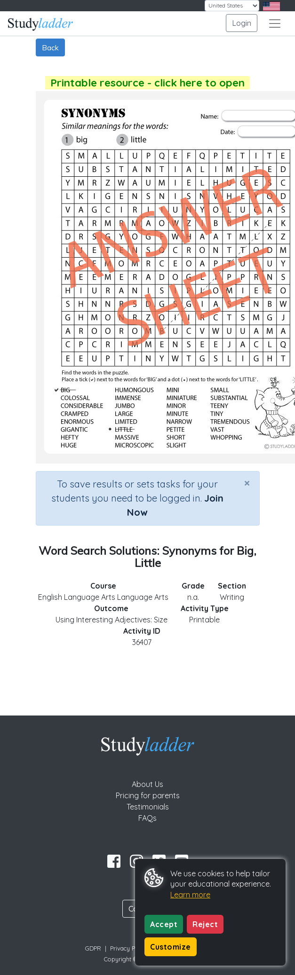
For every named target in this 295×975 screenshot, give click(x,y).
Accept (163, 924)
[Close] (247, 483)
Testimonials (148, 806)
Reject (205, 924)
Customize (170, 946)
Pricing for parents (148, 795)
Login (241, 23)
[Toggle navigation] (274, 23)
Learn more (190, 894)
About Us (147, 784)
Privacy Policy (129, 948)
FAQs (147, 818)
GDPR (93, 948)
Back (50, 47)
